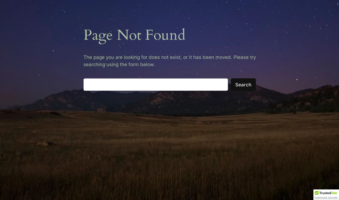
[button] (326, 194)
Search (243, 85)
